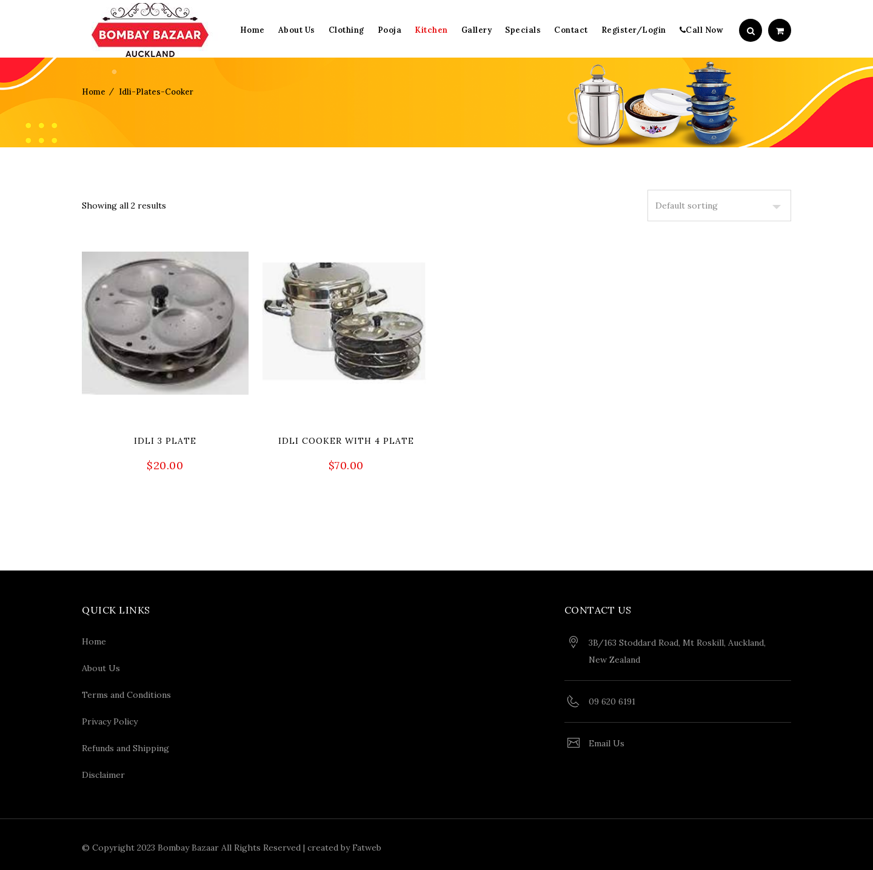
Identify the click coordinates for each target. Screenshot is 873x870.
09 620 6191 (612, 698)
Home (252, 30)
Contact (571, 30)
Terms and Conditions (126, 691)
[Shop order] (719, 205)
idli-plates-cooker (156, 92)
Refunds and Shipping (125, 745)
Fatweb (366, 844)
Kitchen (431, 30)
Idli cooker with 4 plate (346, 440)
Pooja (390, 30)
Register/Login (633, 30)
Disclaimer (103, 771)
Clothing (346, 30)
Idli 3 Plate (165, 440)
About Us (296, 30)
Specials (523, 30)
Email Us (606, 740)
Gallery (476, 30)
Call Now (702, 30)
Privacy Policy (110, 718)
